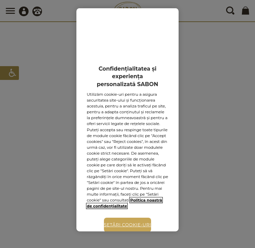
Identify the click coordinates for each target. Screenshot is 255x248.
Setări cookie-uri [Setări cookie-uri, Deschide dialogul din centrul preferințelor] (127, 224)
